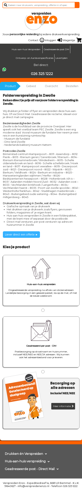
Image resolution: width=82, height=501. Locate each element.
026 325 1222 (42, 74)
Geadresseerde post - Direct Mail (30, 469)
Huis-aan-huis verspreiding (25, 461)
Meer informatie (63, 406)
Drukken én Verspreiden (24, 454)
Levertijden (61, 58)
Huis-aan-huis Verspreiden (26, 49)
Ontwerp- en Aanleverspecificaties (34, 58)
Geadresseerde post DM (56, 49)
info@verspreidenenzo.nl (33, 486)
